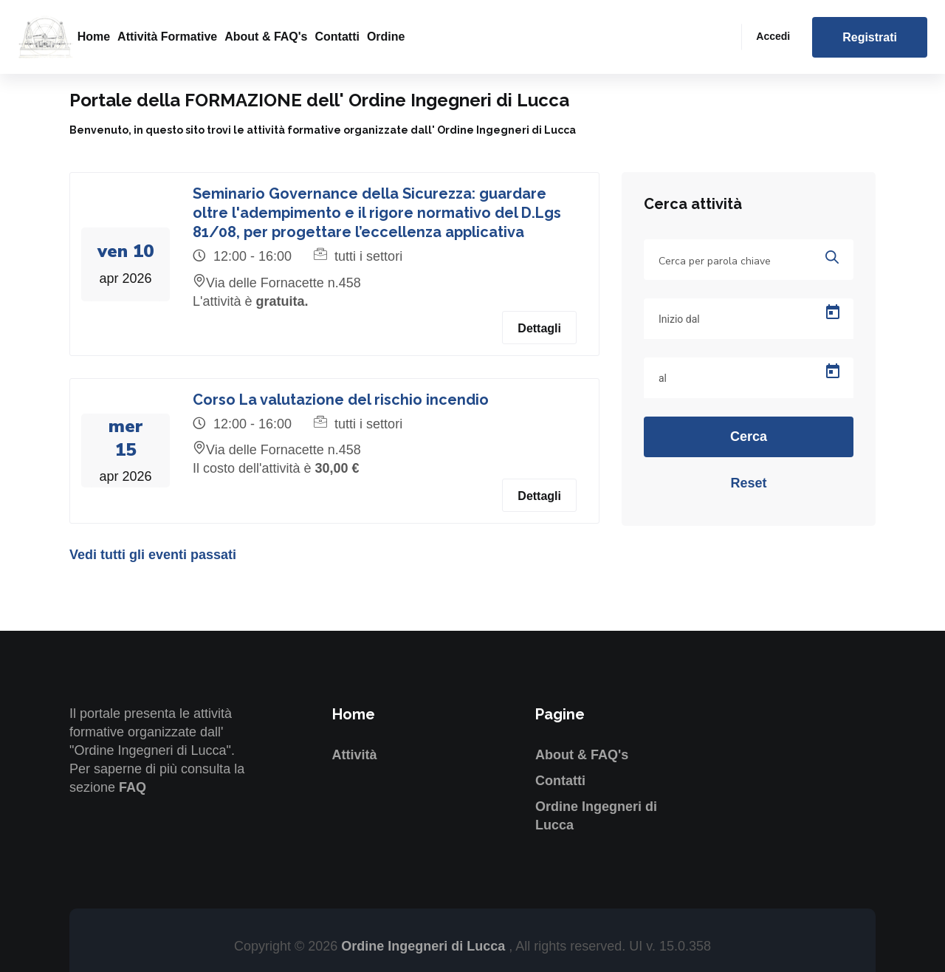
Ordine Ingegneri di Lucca (425, 946)
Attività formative (167, 36)
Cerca (748, 436)
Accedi (773, 36)
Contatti (337, 36)
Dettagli (539, 328)
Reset (748, 483)
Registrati (869, 37)
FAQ (132, 787)
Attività (354, 754)
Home (94, 36)
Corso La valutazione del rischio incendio (341, 399)
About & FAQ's (265, 36)
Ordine (386, 36)
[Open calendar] (833, 312)
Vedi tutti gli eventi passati (152, 554)
